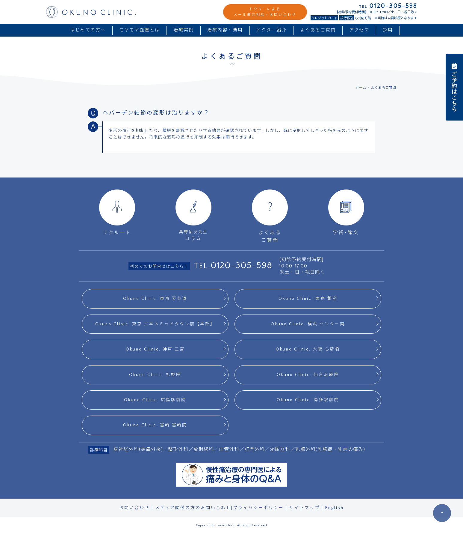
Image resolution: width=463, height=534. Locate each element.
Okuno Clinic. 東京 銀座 (308, 298)
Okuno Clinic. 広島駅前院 (155, 400)
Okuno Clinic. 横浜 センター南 (308, 324)
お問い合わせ (134, 508)
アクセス (359, 30)
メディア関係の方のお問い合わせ (193, 508)
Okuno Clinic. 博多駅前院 (308, 400)
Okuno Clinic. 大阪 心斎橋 (308, 349)
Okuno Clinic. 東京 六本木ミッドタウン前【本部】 (155, 324)
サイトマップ (304, 508)
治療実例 (183, 30)
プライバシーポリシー (258, 508)
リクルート (117, 212)
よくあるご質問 (318, 30)
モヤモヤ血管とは (139, 30)
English (334, 508)
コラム (193, 215)
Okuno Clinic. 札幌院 (155, 374)
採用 (388, 30)
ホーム (360, 88)
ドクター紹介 (271, 30)
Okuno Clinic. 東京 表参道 (155, 298)
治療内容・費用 (225, 30)
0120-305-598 (241, 265)
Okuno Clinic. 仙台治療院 (308, 374)
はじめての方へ (88, 30)
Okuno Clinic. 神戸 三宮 (155, 349)
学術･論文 (346, 212)
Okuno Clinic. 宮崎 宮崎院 (155, 425)
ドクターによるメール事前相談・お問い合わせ (265, 12)
